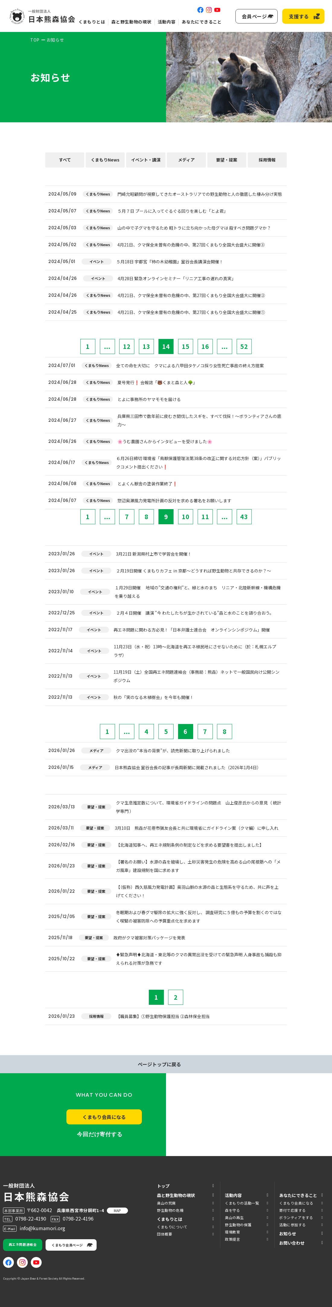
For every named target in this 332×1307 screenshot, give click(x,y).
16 (205, 346)
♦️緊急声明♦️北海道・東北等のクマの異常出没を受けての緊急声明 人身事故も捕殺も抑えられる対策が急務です (199, 958)
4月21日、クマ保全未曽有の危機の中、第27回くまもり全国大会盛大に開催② (191, 295)
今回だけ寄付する (100, 1134)
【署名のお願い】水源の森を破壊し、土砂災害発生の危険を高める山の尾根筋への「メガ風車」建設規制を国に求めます (198, 866)
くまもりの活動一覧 (242, 1202)
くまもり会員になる (104, 1117)
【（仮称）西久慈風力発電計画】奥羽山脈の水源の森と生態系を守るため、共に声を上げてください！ (197, 891)
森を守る (232, 1210)
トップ (163, 1186)
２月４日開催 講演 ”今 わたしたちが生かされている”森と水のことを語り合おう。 (195, 613)
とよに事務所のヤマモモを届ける (149, 399)
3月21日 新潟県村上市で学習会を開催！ (154, 554)
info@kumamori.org (42, 1228)
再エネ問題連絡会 (23, 1244)
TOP (35, 40)
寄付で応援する (292, 1210)
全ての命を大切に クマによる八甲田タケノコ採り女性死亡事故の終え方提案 (190, 365)
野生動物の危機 (170, 1210)
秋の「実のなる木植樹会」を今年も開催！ (153, 697)
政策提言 (232, 1239)
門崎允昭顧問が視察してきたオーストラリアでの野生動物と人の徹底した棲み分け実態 (199, 194)
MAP (117, 1210)
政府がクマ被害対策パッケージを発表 (149, 938)
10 (186, 516)
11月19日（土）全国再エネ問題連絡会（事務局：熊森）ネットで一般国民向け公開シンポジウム (196, 676)
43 (244, 516)
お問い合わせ (292, 1243)
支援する (299, 16)
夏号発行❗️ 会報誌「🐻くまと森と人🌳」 (157, 382)
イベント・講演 (146, 160)
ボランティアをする (296, 1217)
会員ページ (254, 16)
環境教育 (232, 1231)
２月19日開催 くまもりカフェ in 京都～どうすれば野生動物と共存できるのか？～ (193, 571)
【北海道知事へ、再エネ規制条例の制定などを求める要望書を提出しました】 (190, 845)
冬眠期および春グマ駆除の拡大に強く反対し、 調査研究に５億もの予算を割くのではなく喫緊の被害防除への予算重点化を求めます (199, 916)
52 (244, 346)
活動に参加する (292, 1224)
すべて (65, 160)
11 (205, 516)
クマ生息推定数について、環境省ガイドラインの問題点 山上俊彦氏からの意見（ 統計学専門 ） (198, 807)
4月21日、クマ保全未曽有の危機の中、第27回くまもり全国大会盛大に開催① (191, 312)
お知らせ (287, 1233)
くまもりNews (105, 160)
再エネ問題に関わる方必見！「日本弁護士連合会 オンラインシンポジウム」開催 (191, 630)
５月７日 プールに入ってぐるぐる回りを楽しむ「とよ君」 (172, 211)
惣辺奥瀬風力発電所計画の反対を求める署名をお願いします (174, 500)
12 (127, 346)
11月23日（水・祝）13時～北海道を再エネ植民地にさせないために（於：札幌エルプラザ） (195, 651)
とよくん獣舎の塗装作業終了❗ (147, 484)
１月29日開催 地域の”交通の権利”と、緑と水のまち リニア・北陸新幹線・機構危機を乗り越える (198, 592)
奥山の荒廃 (166, 1202)
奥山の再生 (234, 1217)
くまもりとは (91, 22)
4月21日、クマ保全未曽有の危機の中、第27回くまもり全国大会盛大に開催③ (191, 245)
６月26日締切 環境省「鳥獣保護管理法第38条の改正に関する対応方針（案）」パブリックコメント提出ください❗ (198, 462)
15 (186, 346)
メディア (186, 160)
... (107, 346)
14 (166, 346)
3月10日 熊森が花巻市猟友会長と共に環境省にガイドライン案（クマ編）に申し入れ (196, 828)
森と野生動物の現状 (131, 22)
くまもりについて (172, 1226)
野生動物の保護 (238, 1224)
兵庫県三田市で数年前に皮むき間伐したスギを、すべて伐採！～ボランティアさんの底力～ (199, 420)
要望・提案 (226, 160)
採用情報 (267, 160)
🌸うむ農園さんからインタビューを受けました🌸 (164, 441)
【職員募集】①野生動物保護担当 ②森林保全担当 (163, 1016)
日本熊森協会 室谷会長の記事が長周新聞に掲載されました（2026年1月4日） (188, 767)
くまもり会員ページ (67, 1245)
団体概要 (164, 1233)
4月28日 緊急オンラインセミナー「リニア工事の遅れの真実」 (177, 278)
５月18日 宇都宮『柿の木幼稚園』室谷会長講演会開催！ (169, 262)
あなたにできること (202, 22)
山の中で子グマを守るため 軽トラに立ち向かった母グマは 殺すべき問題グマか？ (194, 228)
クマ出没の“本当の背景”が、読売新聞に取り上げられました (173, 751)
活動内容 (167, 22)
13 (146, 346)
